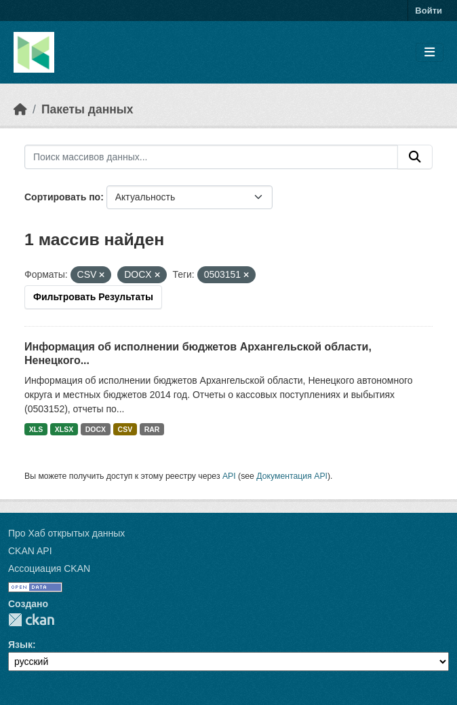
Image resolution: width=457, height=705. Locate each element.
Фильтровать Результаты (93, 296)
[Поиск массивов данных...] (211, 157)
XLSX (64, 429)
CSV (125, 429)
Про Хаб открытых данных (66, 533)
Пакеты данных (87, 109)
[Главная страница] (20, 109)
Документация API (291, 476)
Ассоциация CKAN (49, 568)
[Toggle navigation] (429, 52)
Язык (20, 644)
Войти (428, 10)
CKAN (31, 620)
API (229, 476)
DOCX (95, 429)
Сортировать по (62, 197)
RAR (152, 429)
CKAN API (30, 550)
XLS (36, 429)
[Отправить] (415, 157)
